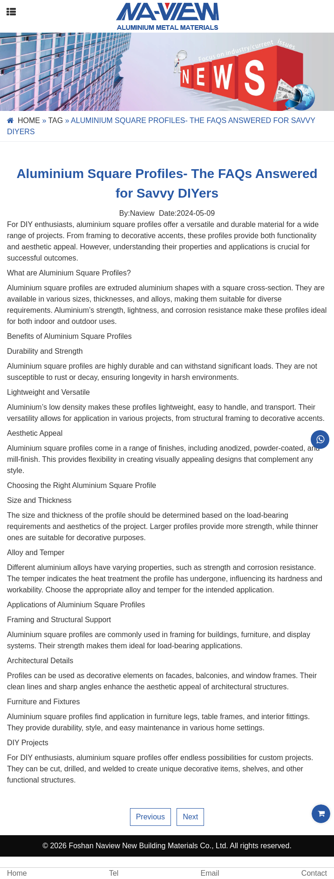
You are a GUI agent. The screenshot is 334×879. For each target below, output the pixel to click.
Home (29, 120)
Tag (55, 120)
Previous (150, 817)
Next (190, 817)
